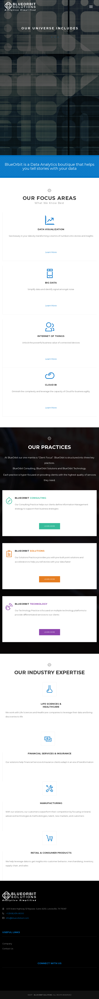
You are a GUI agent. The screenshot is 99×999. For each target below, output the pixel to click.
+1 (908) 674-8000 (15, 913)
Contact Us (7, 948)
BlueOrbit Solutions (42, 995)
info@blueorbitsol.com (17, 918)
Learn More (51, 252)
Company (7, 944)
